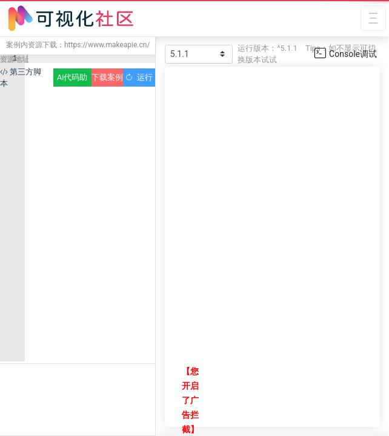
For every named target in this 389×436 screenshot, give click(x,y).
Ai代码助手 (72, 80)
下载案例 (107, 77)
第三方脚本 (20, 77)
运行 (139, 77)
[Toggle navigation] (373, 18)
